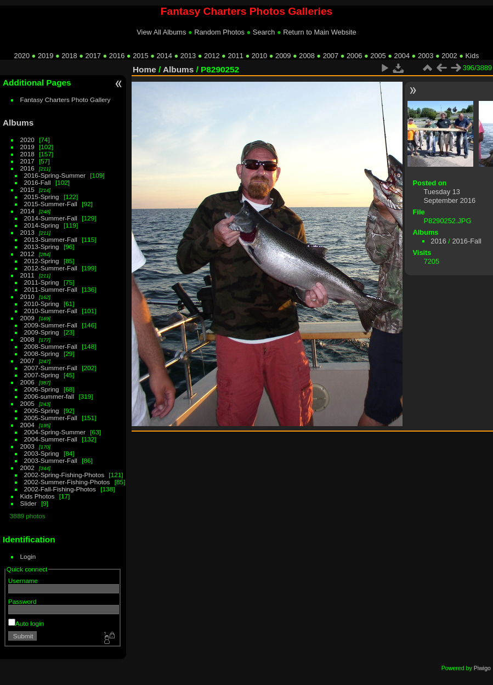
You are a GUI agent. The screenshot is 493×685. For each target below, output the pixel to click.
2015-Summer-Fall (50, 203)
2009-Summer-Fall (50, 325)
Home (144, 69)
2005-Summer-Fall (50, 417)
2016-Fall (37, 182)
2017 (93, 56)
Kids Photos (37, 496)
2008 (306, 56)
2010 (259, 56)
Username (23, 580)
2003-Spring (41, 453)
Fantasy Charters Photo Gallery (65, 99)
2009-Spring (41, 332)
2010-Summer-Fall (50, 310)
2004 (402, 56)
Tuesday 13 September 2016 (450, 196)
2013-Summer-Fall (50, 239)
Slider (28, 503)
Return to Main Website (319, 32)
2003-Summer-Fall (50, 460)
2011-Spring (41, 282)
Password (22, 601)
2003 (425, 56)
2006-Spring (41, 389)
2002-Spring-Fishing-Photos (64, 474)
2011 (235, 56)
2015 (140, 56)
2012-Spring (41, 260)
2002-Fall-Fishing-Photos (60, 488)
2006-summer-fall (49, 396)
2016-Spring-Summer (55, 175)
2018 (69, 56)
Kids (472, 56)
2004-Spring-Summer (55, 431)
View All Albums (161, 32)
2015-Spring (41, 196)
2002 (449, 56)
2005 (378, 56)
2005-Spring (41, 410)
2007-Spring (41, 374)
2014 (164, 56)
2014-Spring (41, 225)
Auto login (26, 623)
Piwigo (482, 668)
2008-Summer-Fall (50, 346)
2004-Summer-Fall (50, 439)
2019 (45, 56)
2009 (283, 56)
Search (264, 32)
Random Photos (219, 32)
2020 (22, 56)
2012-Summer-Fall (50, 267)
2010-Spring (41, 303)
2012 (211, 56)
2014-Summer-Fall (50, 218)
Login (28, 556)
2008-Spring (41, 353)
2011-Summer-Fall (50, 289)
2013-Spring (41, 246)
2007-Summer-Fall (50, 367)
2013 (188, 56)
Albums (18, 122)
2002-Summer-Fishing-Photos (67, 481)
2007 (330, 56)
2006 (354, 56)
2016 (116, 56)
